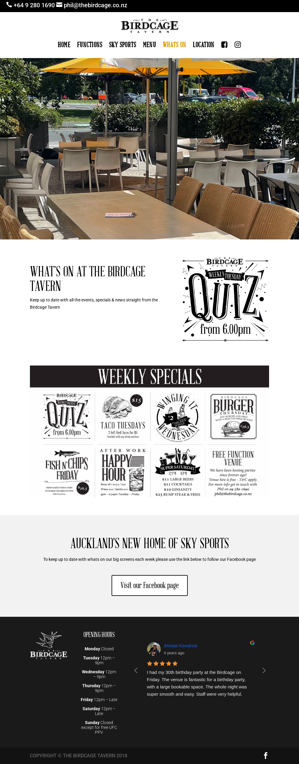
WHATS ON (174, 45)
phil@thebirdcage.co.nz (95, 5)
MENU (149, 45)
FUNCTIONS (89, 45)
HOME (64, 45)
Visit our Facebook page (150, 585)
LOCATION (203, 45)
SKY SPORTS (122, 45)
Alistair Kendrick (180, 645)
